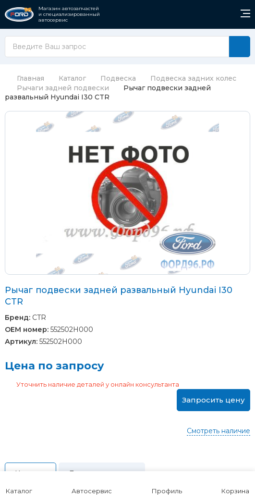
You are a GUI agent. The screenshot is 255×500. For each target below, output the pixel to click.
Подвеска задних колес (193, 78)
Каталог (72, 78)
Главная (24, 78)
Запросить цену (213, 399)
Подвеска (118, 78)
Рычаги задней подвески (63, 88)
